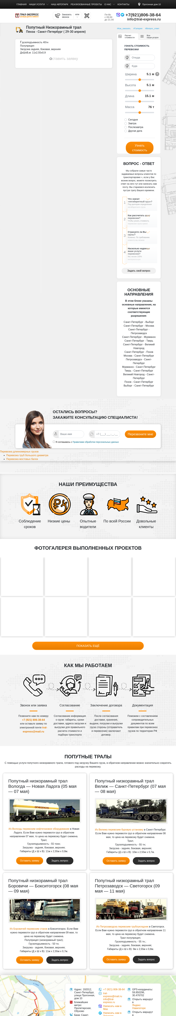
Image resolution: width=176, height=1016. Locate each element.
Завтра (132, 123)
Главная (22, 4)
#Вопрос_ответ (152, 28)
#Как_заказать (124, 28)
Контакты (123, 4)
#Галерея (137, 28)
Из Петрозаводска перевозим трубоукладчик (122, 921)
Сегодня (133, 119)
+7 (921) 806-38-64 (33, 714)
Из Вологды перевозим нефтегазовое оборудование (39, 823)
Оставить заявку (64, 58)
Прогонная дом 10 (151, 4)
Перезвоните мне (140, 437)
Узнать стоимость (139, 148)
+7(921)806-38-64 (143, 14)
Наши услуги (37, 4)
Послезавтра (135, 127)
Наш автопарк (59, 4)
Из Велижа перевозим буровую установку (119, 824)
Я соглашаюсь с (64, 444)
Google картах (140, 1012)
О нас (107, 4)
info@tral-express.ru (144, 19)
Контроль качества (114, 1014)
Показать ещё (88, 639)
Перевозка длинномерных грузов (23, 455)
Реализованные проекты (86, 4)
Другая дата (135, 131)
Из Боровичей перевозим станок (28, 923)
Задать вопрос (59, 855)
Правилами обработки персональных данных (96, 444)
